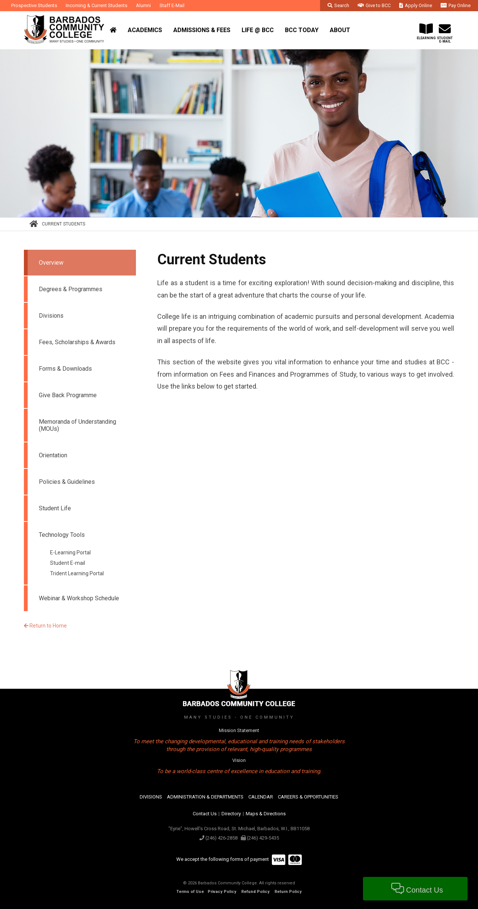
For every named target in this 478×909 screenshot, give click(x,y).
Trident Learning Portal (77, 573)
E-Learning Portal (70, 552)
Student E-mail (67, 563)
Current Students (63, 224)
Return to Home (45, 626)
